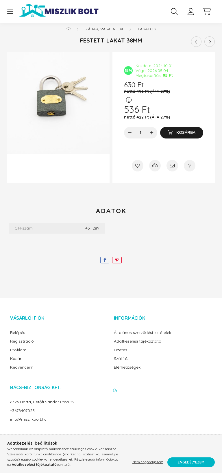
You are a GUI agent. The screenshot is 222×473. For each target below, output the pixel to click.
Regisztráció (22, 347)
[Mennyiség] (140, 138)
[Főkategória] (68, 34)
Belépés (17, 338)
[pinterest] (117, 266)
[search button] (174, 11)
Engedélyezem (191, 462)
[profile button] (190, 11)
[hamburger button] (10, 11)
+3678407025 (22, 416)
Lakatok (147, 34)
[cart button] (206, 11)
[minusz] (129, 138)
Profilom (18, 355)
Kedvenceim (22, 373)
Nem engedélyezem (147, 462)
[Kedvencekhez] (137, 171)
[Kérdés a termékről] (189, 171)
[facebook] (104, 266)
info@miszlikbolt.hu (28, 425)
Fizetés (120, 355)
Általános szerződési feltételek (142, 338)
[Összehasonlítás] (155, 171)
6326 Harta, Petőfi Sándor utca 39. (42, 407)
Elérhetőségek (127, 373)
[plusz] (151, 138)
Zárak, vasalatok (104, 34)
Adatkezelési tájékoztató (137, 347)
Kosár (15, 364)
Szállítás (122, 364)
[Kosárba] (181, 138)
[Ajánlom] (172, 171)
